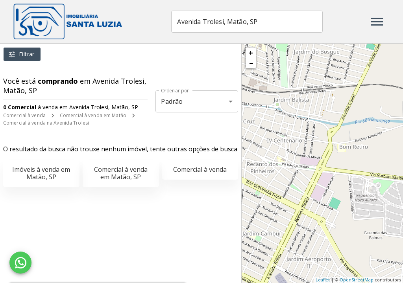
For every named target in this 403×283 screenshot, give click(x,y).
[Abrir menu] (377, 21)
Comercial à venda (24, 115)
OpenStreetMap (356, 280)
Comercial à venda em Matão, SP (121, 173)
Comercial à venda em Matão (93, 115)
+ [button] (251, 52)
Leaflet (323, 280)
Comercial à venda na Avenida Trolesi (46, 122)
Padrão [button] (172, 101)
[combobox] (252, 22)
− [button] (251, 63)
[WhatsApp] (20, 263)
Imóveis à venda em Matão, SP (41, 173)
